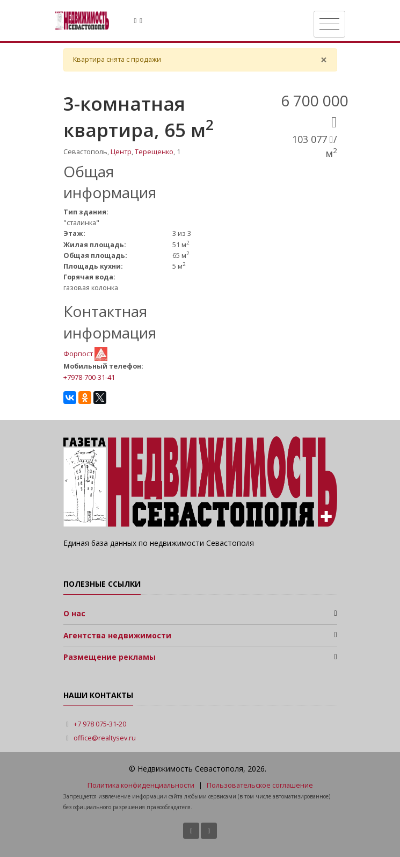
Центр (121, 151)
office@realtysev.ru (105, 738)
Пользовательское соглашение (260, 785)
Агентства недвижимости (117, 635)
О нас (74, 613)
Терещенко (154, 151)
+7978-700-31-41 (89, 377)
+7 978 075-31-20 (100, 724)
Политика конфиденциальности (141, 785)
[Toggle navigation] (329, 24)
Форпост (78, 353)
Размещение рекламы (109, 657)
